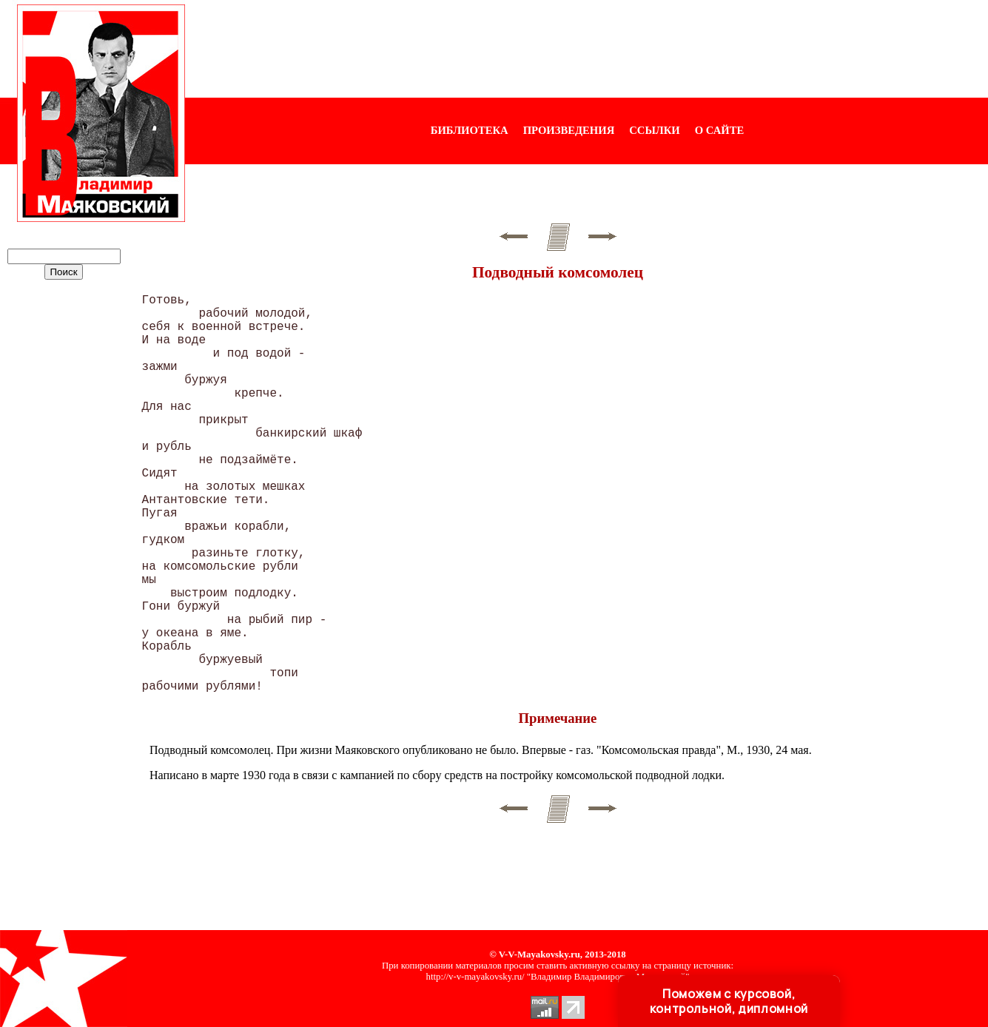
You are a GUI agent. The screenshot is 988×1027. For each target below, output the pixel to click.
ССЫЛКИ (654, 130)
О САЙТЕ (719, 130)
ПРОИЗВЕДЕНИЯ (569, 130)
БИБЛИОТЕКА (469, 130)
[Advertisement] (586, 49)
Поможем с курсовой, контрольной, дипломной (729, 1001)
